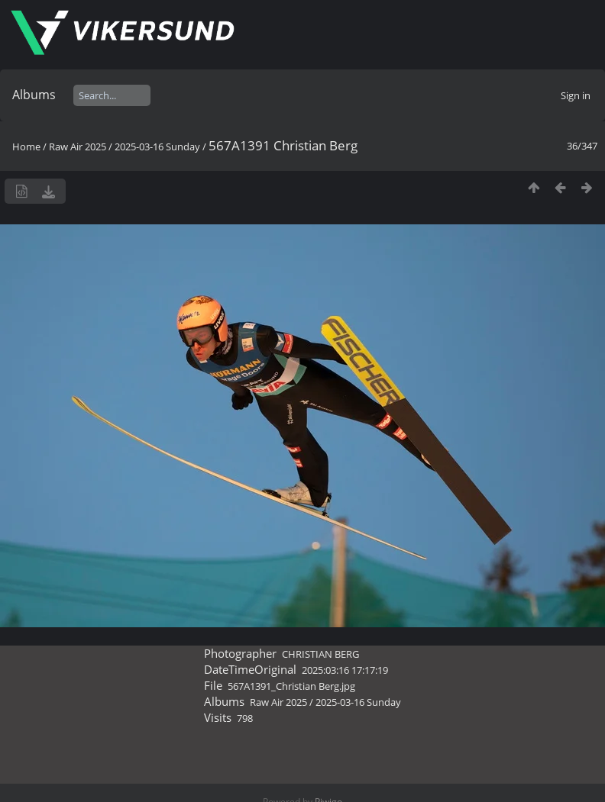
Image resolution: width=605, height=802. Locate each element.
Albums (34, 94)
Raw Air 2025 (77, 146)
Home (26, 146)
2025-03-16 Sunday (157, 146)
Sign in (575, 95)
